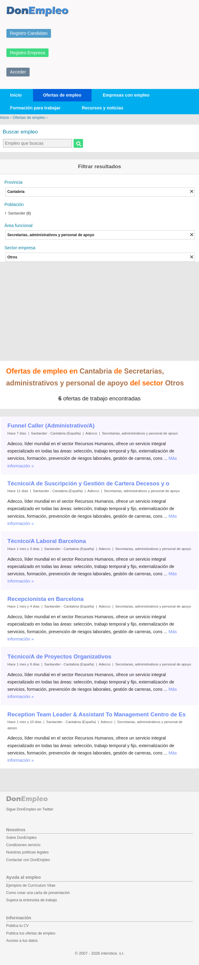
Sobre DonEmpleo (21, 838)
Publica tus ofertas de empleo (30, 933)
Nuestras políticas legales (27, 852)
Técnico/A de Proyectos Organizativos (59, 656)
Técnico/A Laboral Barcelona (46, 541)
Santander (16, 213)
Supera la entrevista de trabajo (31, 900)
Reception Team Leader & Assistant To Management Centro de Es (96, 714)
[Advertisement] (99, 312)
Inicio (16, 95)
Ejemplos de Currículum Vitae (31, 885)
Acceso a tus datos (22, 940)
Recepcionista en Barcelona (45, 599)
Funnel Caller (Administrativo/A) (51, 425)
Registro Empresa (27, 52)
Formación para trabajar (35, 107)
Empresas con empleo (126, 95)
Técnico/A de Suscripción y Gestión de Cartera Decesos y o (88, 483)
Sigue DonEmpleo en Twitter (29, 809)
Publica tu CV (17, 926)
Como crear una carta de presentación (38, 893)
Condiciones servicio (23, 845)
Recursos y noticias (102, 107)
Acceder (18, 71)
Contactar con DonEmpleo (28, 860)
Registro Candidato (29, 33)
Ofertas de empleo (62, 95)
